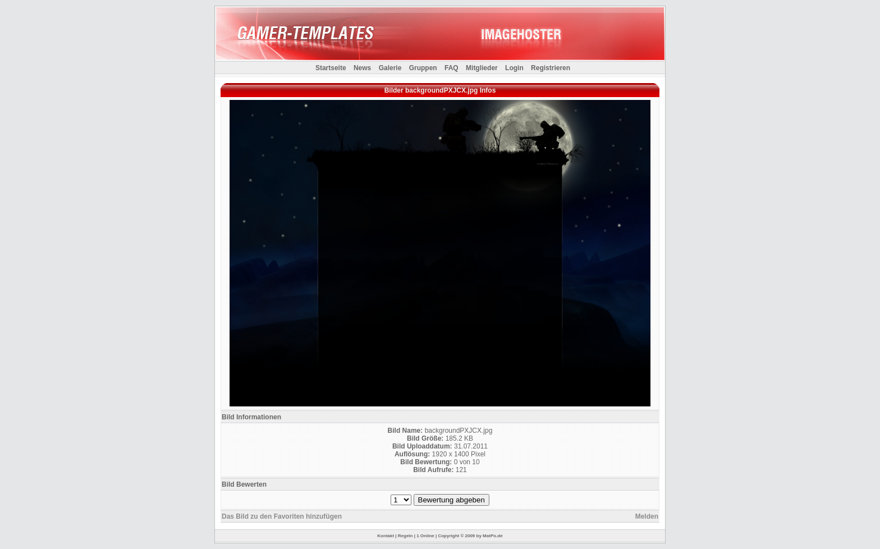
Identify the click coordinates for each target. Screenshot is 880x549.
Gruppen (423, 68)
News (362, 68)
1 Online (425, 535)
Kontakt (385, 535)
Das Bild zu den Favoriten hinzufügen (282, 516)
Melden (646, 516)
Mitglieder (482, 68)
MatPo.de (493, 535)
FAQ (451, 68)
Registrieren (550, 68)
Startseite (330, 68)
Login (514, 68)
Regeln (405, 535)
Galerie (390, 68)
